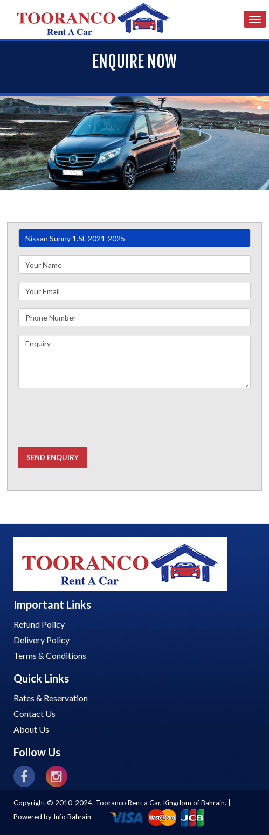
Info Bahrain (72, 816)
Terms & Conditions (49, 655)
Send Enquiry (52, 457)
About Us (31, 729)
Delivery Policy (41, 640)
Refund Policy (39, 624)
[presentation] (100, 417)
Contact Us (34, 713)
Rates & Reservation (50, 698)
